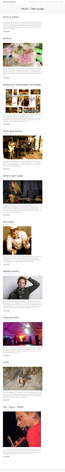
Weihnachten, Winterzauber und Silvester (22, 85)
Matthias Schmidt (11, 271)
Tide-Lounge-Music (9, 2)
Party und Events (11, 317)
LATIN (6, 362)
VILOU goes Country (12, 131)
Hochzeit (7, 38)
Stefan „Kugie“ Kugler (13, 176)
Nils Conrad (8, 222)
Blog (40, 2)
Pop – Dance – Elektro (13, 407)
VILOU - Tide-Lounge (10, 19)
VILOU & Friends (11, 17)
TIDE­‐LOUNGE (31, 2)
